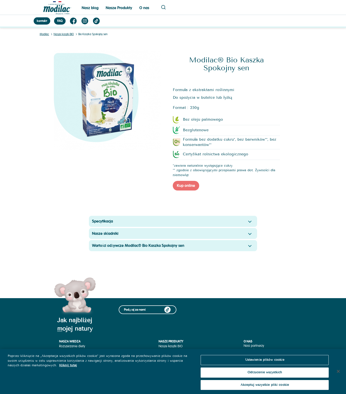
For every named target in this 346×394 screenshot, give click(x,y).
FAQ (59, 21)
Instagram (85, 21)
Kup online (186, 185)
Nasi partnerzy (254, 346)
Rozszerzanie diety (72, 346)
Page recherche (163, 7)
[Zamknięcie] (338, 377)
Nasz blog (90, 7)
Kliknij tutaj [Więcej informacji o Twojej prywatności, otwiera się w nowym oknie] (68, 371)
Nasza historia (254, 350)
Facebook (73, 21)
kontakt (42, 21)
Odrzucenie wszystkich (264, 378)
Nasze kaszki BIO (64, 34)
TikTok (96, 21)
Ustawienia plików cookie (264, 365)
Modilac (44, 34)
